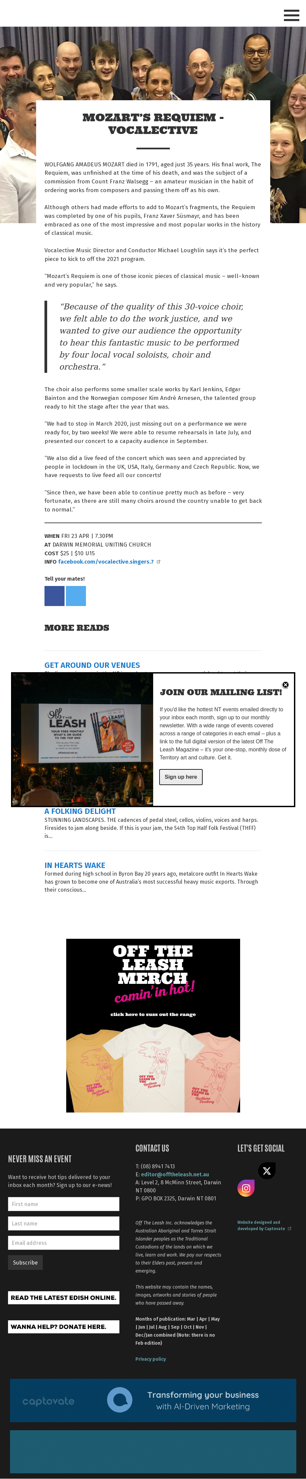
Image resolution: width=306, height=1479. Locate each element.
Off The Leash (26, 13)
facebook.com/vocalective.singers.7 (109, 561)
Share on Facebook (54, 596)
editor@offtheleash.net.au (175, 1174)
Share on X (267, 1171)
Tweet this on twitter (76, 596)
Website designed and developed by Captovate (264, 1225)
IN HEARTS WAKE (74, 865)
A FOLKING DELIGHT (80, 810)
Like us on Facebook (246, 1171)
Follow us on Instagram (246, 1188)
